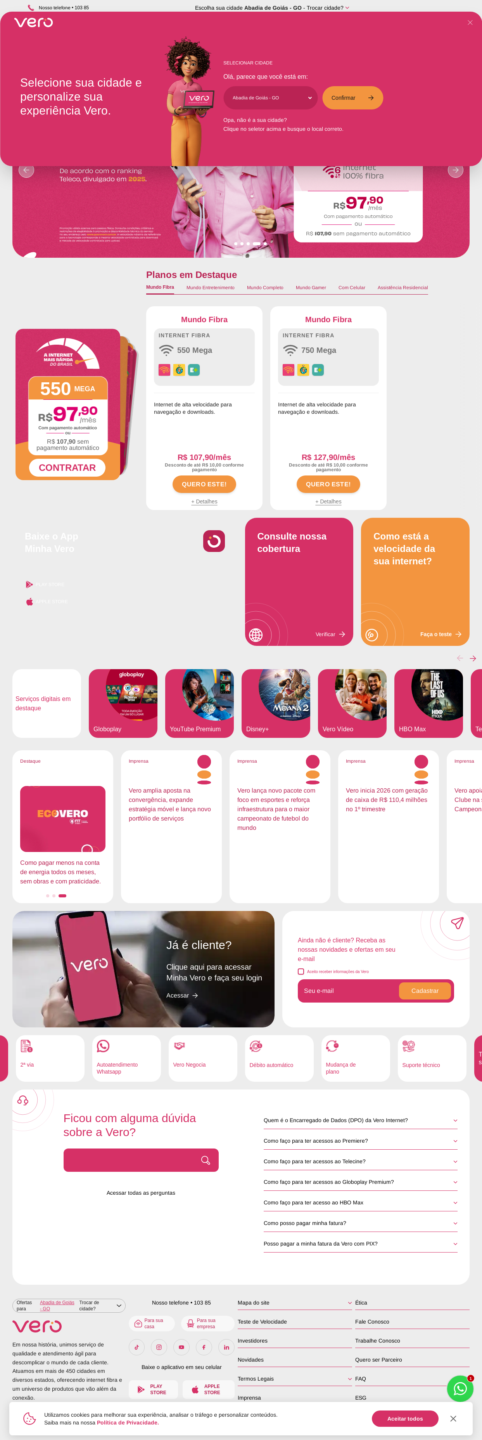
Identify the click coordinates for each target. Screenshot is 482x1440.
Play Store (44, 584)
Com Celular (352, 287)
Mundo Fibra (160, 287)
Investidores (253, 1341)
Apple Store (46, 601)
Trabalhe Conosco (377, 1341)
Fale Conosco (372, 1322)
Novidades (251, 1360)
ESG (360, 1398)
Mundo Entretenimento (211, 287)
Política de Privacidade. (128, 1422)
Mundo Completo (265, 287)
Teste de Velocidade (262, 1322)
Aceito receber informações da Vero (338, 972)
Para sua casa (148, 1323)
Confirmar (353, 98)
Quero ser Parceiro (378, 1360)
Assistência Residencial (403, 287)
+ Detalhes (204, 501)
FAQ (360, 1379)
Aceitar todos (405, 1419)
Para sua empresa (201, 1323)
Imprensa (249, 1398)
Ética (361, 1302)
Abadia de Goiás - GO (273, 8)
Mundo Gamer (311, 287)
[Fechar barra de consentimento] (453, 1418)
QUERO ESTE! (204, 484)
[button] (473, 658)
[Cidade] (272, 97)
